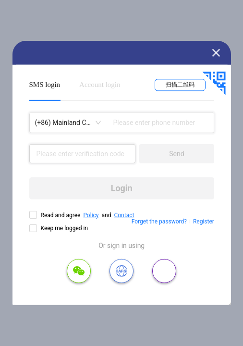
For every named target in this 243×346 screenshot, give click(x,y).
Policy (90, 215)
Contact (124, 215)
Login (122, 188)
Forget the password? (159, 221)
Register (203, 221)
